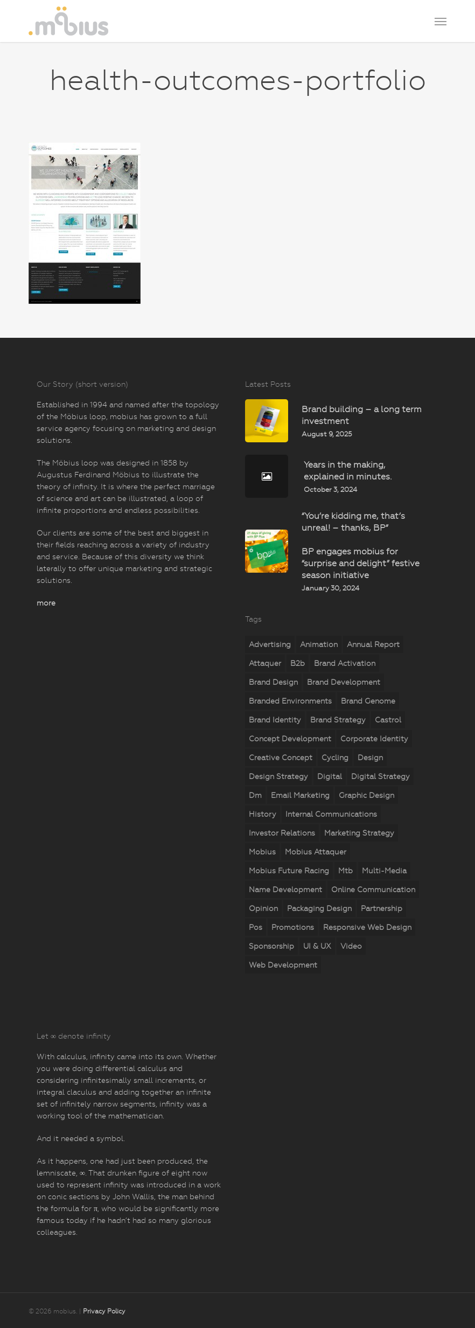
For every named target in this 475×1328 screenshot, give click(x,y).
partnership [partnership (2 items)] (381, 908)
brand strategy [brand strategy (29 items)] (338, 719)
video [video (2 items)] (351, 946)
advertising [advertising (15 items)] (270, 644)
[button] (440, 21)
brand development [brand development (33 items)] (343, 682)
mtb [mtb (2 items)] (345, 870)
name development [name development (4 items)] (285, 889)
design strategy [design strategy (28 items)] (278, 776)
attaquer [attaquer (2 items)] (265, 663)
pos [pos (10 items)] (255, 927)
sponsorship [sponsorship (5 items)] (271, 946)
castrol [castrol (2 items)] (388, 719)
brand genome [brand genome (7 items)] (368, 701)
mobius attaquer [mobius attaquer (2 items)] (315, 851)
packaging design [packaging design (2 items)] (319, 908)
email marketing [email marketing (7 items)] (300, 795)
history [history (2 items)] (262, 814)
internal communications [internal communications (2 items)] (331, 814)
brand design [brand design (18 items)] (273, 682)
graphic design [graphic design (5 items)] (366, 795)
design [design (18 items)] (370, 757)
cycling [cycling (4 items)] (335, 757)
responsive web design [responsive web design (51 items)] (367, 927)
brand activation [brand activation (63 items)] (344, 663)
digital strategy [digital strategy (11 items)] (380, 776)
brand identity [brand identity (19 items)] (275, 719)
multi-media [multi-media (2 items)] (384, 870)
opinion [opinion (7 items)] (263, 908)
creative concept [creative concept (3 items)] (280, 757)
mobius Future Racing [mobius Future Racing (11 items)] (289, 870)
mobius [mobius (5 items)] (262, 851)
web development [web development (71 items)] (283, 965)
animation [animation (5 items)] (319, 644)
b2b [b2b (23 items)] (297, 663)
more (46, 603)
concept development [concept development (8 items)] (290, 738)
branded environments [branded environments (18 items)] (290, 701)
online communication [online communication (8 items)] (373, 889)
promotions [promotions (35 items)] (292, 927)
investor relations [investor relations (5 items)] (282, 833)
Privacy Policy (104, 1311)
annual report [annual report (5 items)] (373, 644)
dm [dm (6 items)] (255, 795)
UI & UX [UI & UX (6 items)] (317, 946)
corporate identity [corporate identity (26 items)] (374, 738)
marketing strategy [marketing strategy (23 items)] (359, 833)
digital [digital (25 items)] (329, 776)
